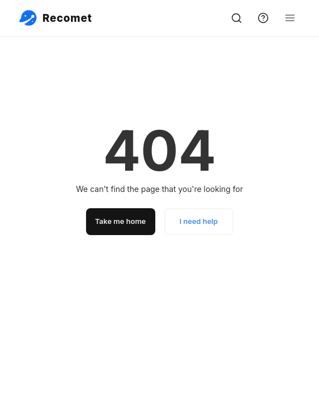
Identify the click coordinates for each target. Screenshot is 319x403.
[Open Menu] (290, 18)
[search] (236, 18)
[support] (263, 18)
